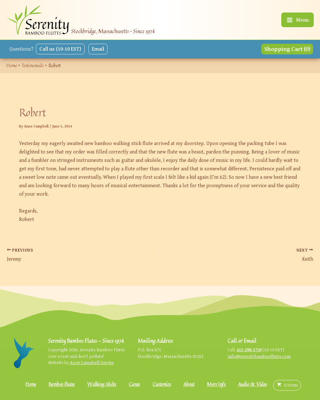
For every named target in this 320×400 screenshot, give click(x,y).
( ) (287, 385)
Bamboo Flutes (61, 384)
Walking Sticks (101, 384)
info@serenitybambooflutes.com (259, 356)
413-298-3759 (249, 349)
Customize (161, 384)
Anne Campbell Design (92, 362)
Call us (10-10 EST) (60, 48)
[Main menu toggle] (297, 19)
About (188, 384)
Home (30, 384)
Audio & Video (252, 384)
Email (98, 48)
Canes (134, 384)
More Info (216, 384)
